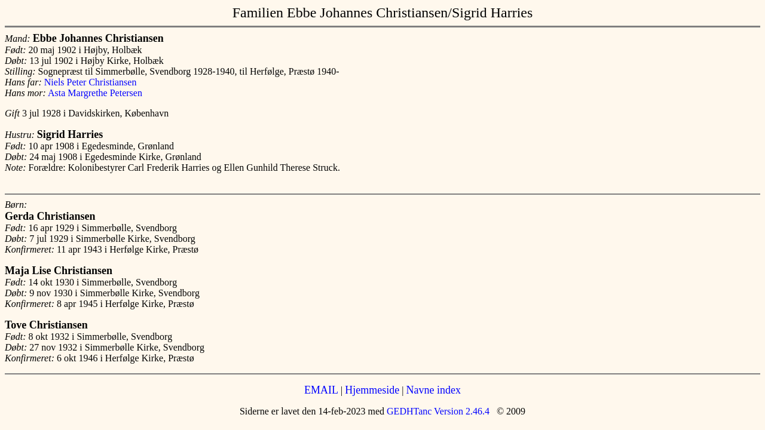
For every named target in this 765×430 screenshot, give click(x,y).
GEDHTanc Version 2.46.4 (436, 411)
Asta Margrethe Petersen (95, 93)
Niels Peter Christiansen (90, 82)
